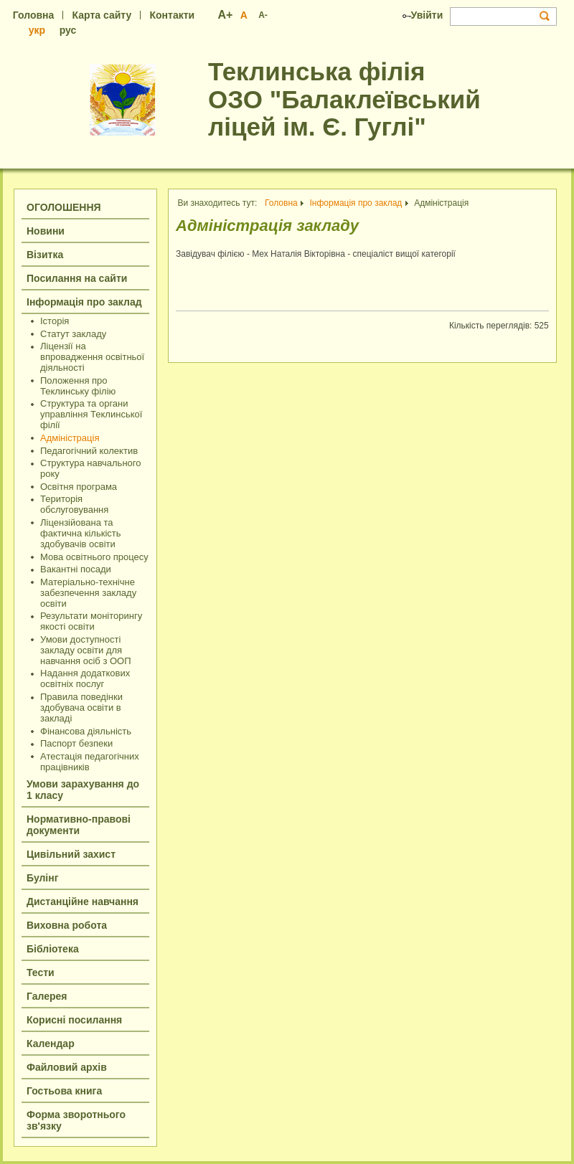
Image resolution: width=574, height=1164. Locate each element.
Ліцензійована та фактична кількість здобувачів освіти (80, 533)
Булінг (43, 878)
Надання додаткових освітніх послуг (85, 678)
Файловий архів (67, 1067)
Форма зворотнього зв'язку (76, 1120)
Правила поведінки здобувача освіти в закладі (81, 707)
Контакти (171, 15)
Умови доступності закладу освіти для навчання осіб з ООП (85, 650)
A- (263, 15)
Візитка (45, 254)
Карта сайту (102, 15)
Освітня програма (78, 486)
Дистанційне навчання (82, 901)
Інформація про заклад (84, 302)
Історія (54, 321)
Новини (46, 231)
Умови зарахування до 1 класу (83, 789)
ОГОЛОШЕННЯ (64, 207)
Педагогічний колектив (89, 450)
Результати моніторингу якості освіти (91, 621)
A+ (225, 15)
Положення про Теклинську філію (78, 386)
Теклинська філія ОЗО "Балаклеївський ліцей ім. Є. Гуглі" (344, 99)
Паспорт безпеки (76, 743)
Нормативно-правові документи (79, 824)
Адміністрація (69, 437)
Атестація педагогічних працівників (89, 761)
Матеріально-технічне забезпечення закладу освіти (88, 593)
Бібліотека (53, 949)
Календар (51, 1043)
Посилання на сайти (77, 278)
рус (68, 30)
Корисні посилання (74, 1020)
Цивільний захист (71, 854)
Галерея (47, 996)
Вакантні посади (75, 569)
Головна (34, 15)
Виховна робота (67, 925)
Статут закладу (73, 333)
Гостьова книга (64, 1091)
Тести (41, 972)
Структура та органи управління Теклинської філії (91, 414)
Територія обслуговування (74, 504)
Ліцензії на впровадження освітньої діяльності (92, 357)
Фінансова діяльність (85, 731)
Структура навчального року (90, 468)
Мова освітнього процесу (94, 557)
